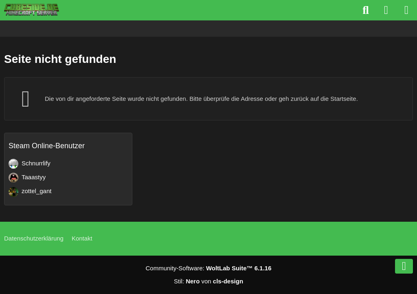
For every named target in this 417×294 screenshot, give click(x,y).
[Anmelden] (386, 10)
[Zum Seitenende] (404, 266)
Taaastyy (34, 177)
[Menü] (406, 10)
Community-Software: (209, 268)
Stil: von (208, 281)
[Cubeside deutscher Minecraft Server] (31, 10)
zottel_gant (36, 190)
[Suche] (366, 10)
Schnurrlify (36, 163)
